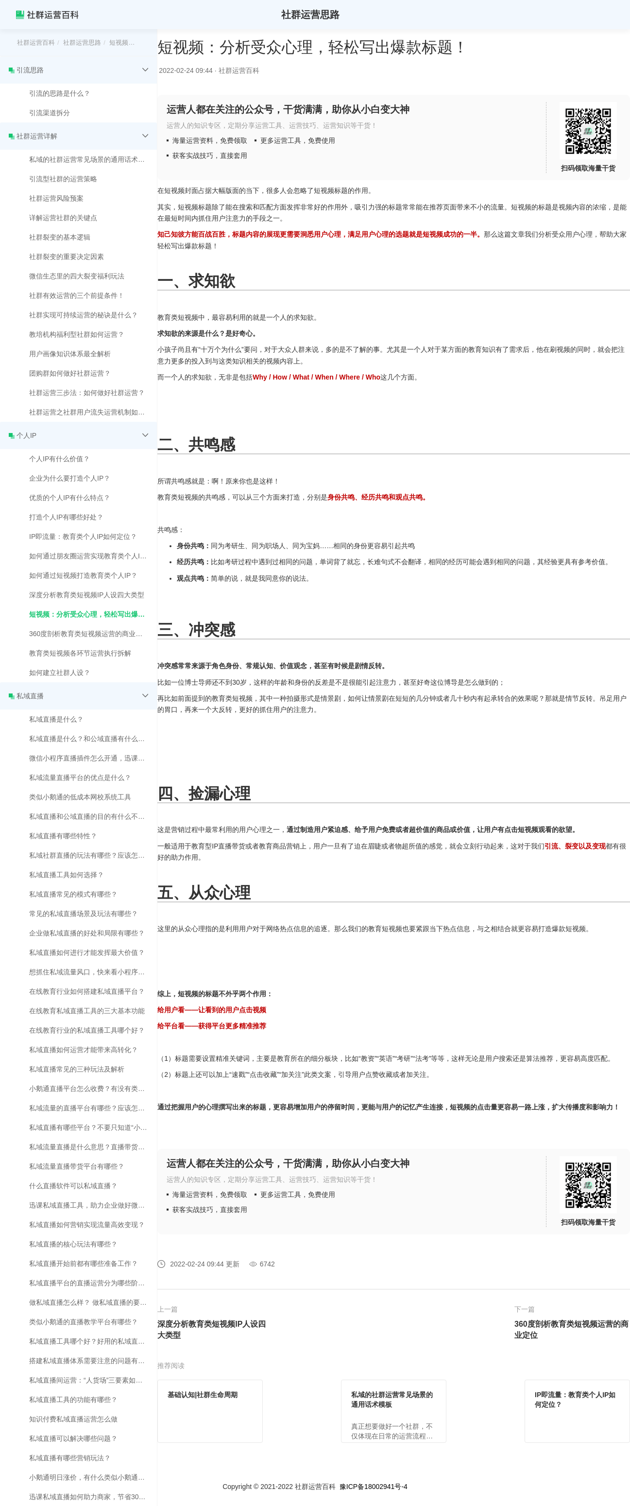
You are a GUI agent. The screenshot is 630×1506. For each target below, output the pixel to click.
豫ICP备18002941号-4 (374, 1486)
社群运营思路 (82, 42)
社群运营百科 (36, 42)
